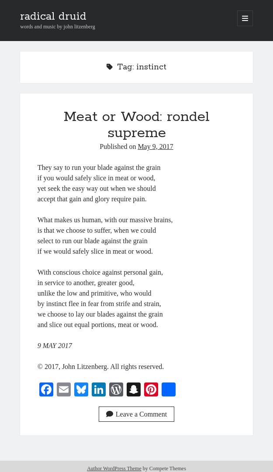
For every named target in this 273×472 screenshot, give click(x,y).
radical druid (53, 17)
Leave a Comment (136, 414)
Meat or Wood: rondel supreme (137, 125)
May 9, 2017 (155, 146)
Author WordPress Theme (114, 468)
